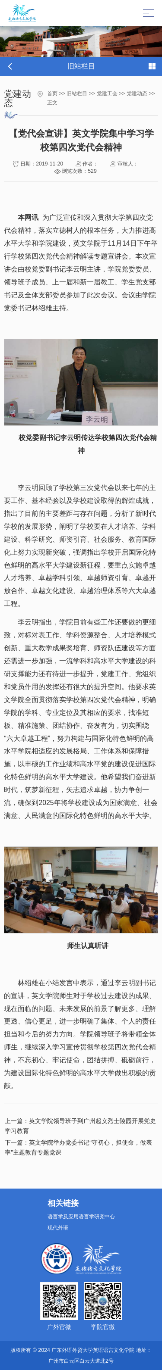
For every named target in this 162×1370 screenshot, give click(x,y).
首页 (52, 94)
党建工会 (107, 94)
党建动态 (137, 94)
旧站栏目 (77, 94)
